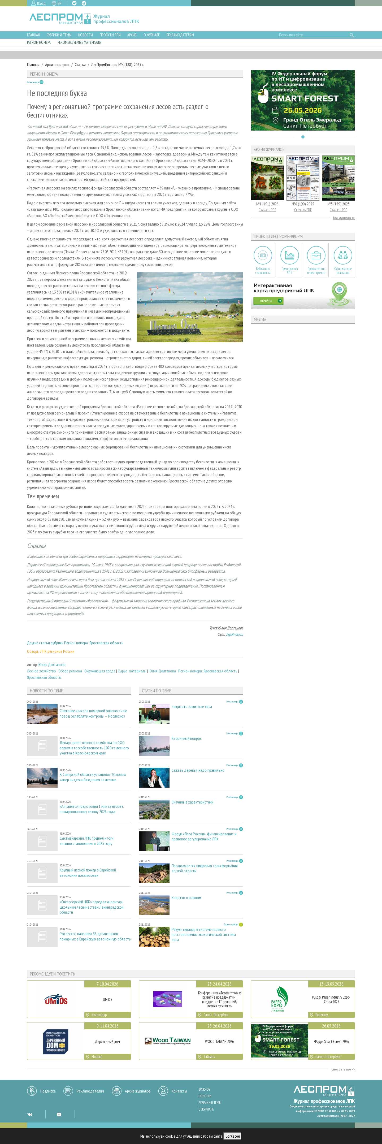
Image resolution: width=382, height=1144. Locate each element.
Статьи (80, 64)
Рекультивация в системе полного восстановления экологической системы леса (204, 934)
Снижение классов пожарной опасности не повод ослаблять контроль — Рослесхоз (93, 713)
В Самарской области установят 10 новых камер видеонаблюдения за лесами (93, 777)
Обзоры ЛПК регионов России (50, 651)
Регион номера (39, 42)
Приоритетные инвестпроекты (316, 270)
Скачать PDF (267, 209)
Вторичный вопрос (187, 738)
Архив (132, 34)
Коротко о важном (186, 897)
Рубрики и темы (59, 34)
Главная (33, 34)
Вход (41, 3)
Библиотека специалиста (263, 270)
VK (74, 3)
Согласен (232, 1136)
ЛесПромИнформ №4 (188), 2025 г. (117, 64)
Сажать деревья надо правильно (198, 770)
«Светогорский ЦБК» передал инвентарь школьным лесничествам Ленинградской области (92, 906)
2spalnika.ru (234, 634)
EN (60, 3)
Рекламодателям (180, 34)
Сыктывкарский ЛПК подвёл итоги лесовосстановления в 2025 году (87, 841)
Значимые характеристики (192, 802)
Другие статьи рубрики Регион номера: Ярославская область (75, 642)
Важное (204, 1089)
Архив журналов (138, 1091)
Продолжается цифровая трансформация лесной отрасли (205, 868)
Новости (85, 34)
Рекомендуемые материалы (79, 42)
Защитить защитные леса (192, 706)
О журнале (152, 34)
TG (84, 3)
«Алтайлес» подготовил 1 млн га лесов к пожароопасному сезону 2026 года (92, 809)
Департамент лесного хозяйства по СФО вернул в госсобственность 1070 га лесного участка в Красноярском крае (94, 747)
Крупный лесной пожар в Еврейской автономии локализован (88, 872)
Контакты (179, 1091)
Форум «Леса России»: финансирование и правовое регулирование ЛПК (204, 836)
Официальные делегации (343, 270)
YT (59, 1114)
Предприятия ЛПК (289, 270)
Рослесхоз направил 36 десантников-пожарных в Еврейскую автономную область (95, 936)
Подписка (48, 1091)
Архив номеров (57, 64)
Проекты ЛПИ (110, 34)
